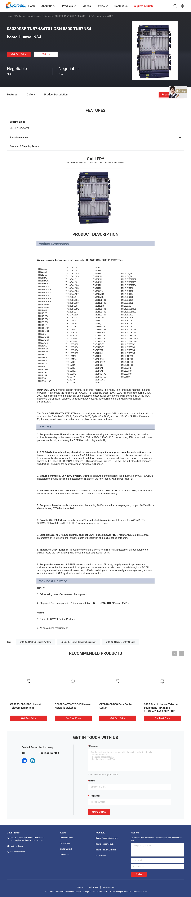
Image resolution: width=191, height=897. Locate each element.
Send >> (139, 874)
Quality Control (66, 849)
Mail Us (46, 54)
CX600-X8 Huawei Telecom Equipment (78, 642)
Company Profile (66, 838)
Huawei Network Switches (106, 850)
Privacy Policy (108, 887)
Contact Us (64, 855)
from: (92, 781)
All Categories (101, 855)
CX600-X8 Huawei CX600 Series (120, 642)
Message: (93, 746)
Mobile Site (93, 887)
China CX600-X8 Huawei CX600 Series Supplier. (63, 892)
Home (10, 16)
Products (19, 16)
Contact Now (99, 812)
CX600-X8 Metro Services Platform (36, 642)
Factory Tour (65, 843)
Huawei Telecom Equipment (39, 16)
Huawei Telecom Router (105, 844)
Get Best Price (18, 54)
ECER (145, 892)
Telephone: (94, 796)
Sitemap (80, 887)
